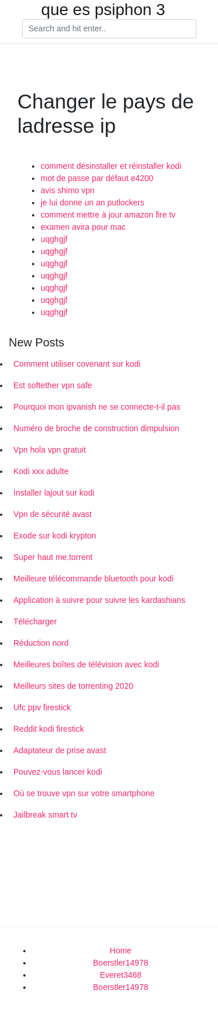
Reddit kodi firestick (48, 728)
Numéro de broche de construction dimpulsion (96, 428)
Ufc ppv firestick (42, 707)
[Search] (109, 29)
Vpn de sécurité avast (52, 514)
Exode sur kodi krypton (54, 535)
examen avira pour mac (83, 227)
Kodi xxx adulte (41, 471)
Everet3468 (121, 975)
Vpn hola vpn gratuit (49, 449)
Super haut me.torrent (52, 557)
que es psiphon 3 (103, 10)
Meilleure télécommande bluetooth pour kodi (93, 578)
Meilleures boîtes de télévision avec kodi (86, 664)
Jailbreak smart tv (45, 814)
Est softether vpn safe (52, 385)
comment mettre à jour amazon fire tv (108, 214)
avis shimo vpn (68, 190)
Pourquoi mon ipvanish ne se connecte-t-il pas (96, 406)
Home (120, 950)
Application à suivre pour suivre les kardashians (99, 600)
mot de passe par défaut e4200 (97, 178)
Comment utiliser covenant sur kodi (77, 363)
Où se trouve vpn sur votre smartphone (84, 793)
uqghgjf (54, 239)
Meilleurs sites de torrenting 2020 (73, 686)
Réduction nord (41, 643)
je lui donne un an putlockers (92, 202)
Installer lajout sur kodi (53, 492)
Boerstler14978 (120, 962)
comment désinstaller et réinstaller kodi (111, 166)
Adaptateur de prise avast (59, 750)
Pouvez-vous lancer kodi (57, 771)
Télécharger (35, 621)
